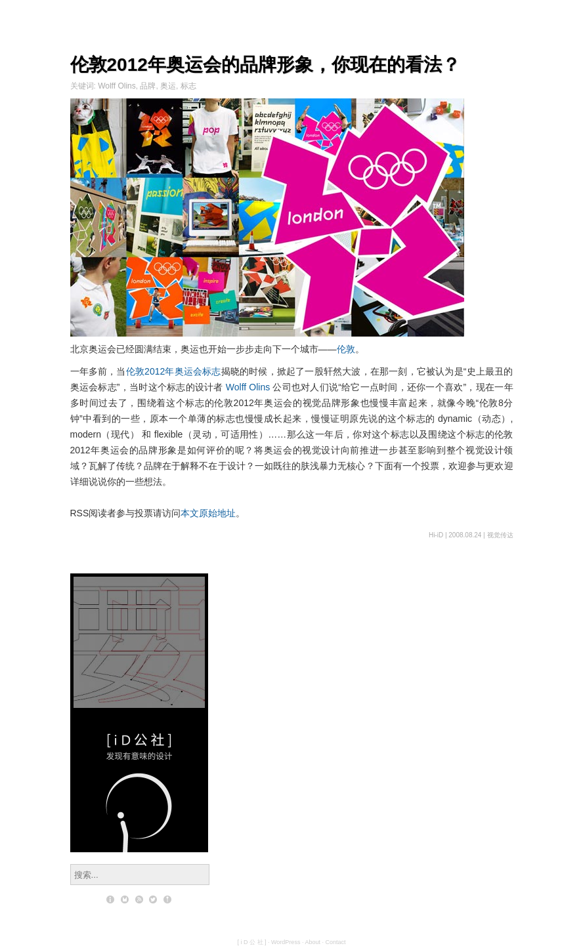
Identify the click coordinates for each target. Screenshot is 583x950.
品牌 (148, 86)
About (312, 942)
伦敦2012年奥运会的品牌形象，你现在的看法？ (265, 64)
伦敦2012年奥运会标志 (173, 371)
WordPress (285, 942)
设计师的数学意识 (139, 619)
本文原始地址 (208, 513)
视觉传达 (500, 535)
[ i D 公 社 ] (252, 942)
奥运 (168, 86)
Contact (335, 942)
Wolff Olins (117, 86)
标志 (188, 86)
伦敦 (346, 349)
